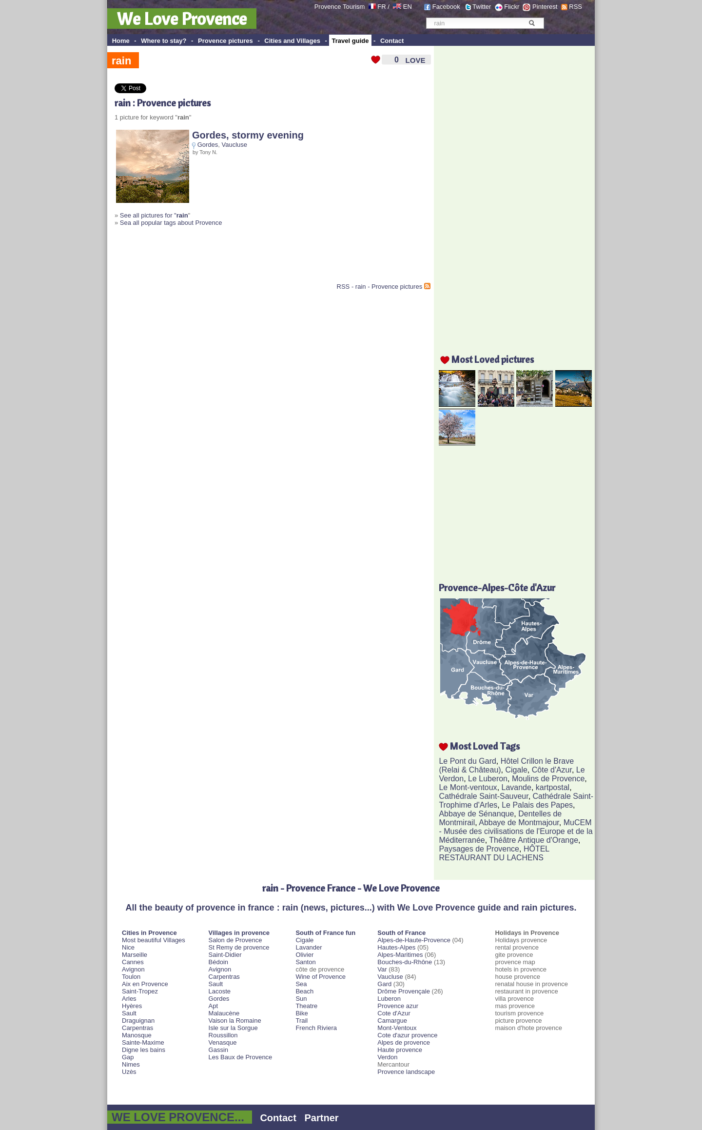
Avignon (133, 969)
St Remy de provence (239, 947)
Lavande (516, 787)
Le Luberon (487, 778)
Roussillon (223, 1035)
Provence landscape (406, 1071)
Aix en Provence (145, 984)
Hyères (132, 1006)
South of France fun (325, 932)
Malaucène (224, 1013)
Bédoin (218, 962)
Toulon (131, 976)
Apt (213, 1006)
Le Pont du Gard (467, 761)
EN (407, 6)
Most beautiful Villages (153, 940)
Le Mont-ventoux (468, 787)
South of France (401, 932)
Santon (305, 962)
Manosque (137, 1035)
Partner (322, 1117)
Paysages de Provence (479, 849)
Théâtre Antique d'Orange (533, 840)
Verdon (387, 1057)
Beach (304, 991)
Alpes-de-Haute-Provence (413, 940)
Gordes (207, 144)
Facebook (446, 6)
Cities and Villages (292, 40)
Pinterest (544, 6)
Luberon (389, 998)
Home (121, 40)
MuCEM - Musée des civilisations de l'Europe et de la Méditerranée (515, 831)
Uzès (129, 1071)
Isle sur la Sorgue (233, 1027)
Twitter (481, 6)
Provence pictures (225, 40)
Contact (392, 40)
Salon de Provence (235, 940)
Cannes (133, 962)
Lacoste (220, 991)
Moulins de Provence (548, 778)
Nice (128, 947)
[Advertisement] (229, 258)
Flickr (511, 6)
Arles (129, 998)
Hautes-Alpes (396, 947)
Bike (301, 1013)
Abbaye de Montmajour (519, 822)
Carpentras (137, 1027)
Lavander (308, 947)
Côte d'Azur (552, 770)
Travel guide (350, 40)
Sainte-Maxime (143, 1042)
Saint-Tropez (140, 991)
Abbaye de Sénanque (476, 814)
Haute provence (399, 1049)
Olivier (304, 954)
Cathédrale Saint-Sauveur (483, 796)
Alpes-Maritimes (400, 954)
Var (382, 969)
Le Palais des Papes (537, 805)
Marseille (134, 954)
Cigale (516, 770)
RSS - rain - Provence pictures (380, 286)
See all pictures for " (154, 215)
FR (381, 6)
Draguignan (138, 1020)
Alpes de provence (403, 1042)
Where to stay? (163, 40)
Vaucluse (235, 144)
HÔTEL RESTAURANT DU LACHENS (494, 853)
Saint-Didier (225, 954)
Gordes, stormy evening (248, 135)
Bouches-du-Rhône (404, 962)
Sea (301, 984)
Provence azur (397, 1006)
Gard (384, 984)
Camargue (392, 1020)
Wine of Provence (320, 976)
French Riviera (316, 1027)
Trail (301, 1020)
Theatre (306, 1006)
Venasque (223, 1042)
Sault (129, 1013)
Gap (128, 1057)
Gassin (218, 1049)
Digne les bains (143, 1049)
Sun (301, 998)
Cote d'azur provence (407, 1035)
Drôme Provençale (403, 991)
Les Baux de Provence (241, 1057)
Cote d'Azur (393, 1013)
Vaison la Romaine (235, 1020)
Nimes (131, 1064)
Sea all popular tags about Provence (171, 222)
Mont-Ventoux (396, 1027)
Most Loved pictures (492, 359)
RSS (575, 6)
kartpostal (552, 787)
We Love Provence (182, 18)
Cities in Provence (149, 932)
